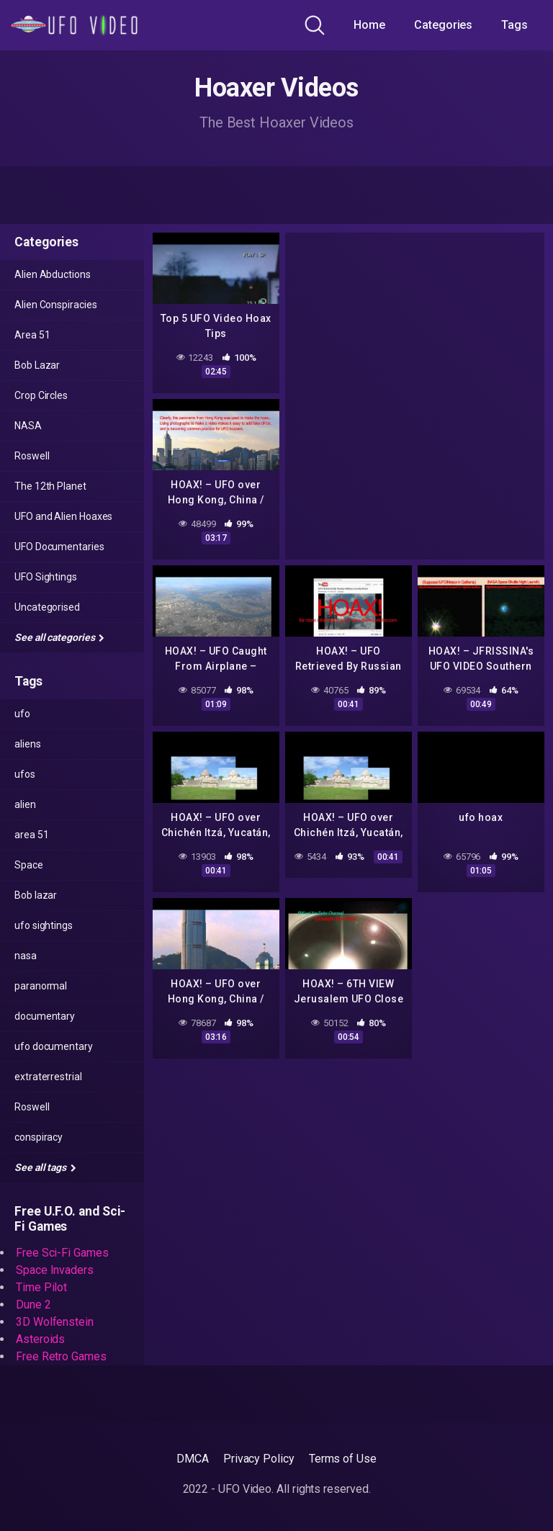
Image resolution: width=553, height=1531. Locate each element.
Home (369, 25)
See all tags (45, 1167)
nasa (25, 955)
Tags (514, 25)
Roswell (31, 456)
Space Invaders (55, 1270)
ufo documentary (53, 1046)
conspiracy (38, 1137)
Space (28, 865)
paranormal (40, 986)
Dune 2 (33, 1304)
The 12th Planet (50, 486)
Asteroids (40, 1339)
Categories (443, 25)
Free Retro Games (61, 1356)
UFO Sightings (45, 577)
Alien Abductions (52, 274)
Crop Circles (41, 395)
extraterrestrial (48, 1076)
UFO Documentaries (59, 546)
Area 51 (32, 335)
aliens (27, 744)
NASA (28, 425)
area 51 (31, 834)
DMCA (192, 1458)
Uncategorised (47, 607)
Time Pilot (41, 1287)
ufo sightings (43, 925)
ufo (22, 713)
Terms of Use (343, 1458)
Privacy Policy (259, 1458)
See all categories (59, 637)
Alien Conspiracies (55, 304)
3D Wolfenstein (55, 1322)
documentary (44, 1016)
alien (25, 804)
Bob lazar (35, 895)
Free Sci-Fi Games (62, 1253)
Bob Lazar (37, 365)
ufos (24, 774)
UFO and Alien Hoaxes (63, 516)
